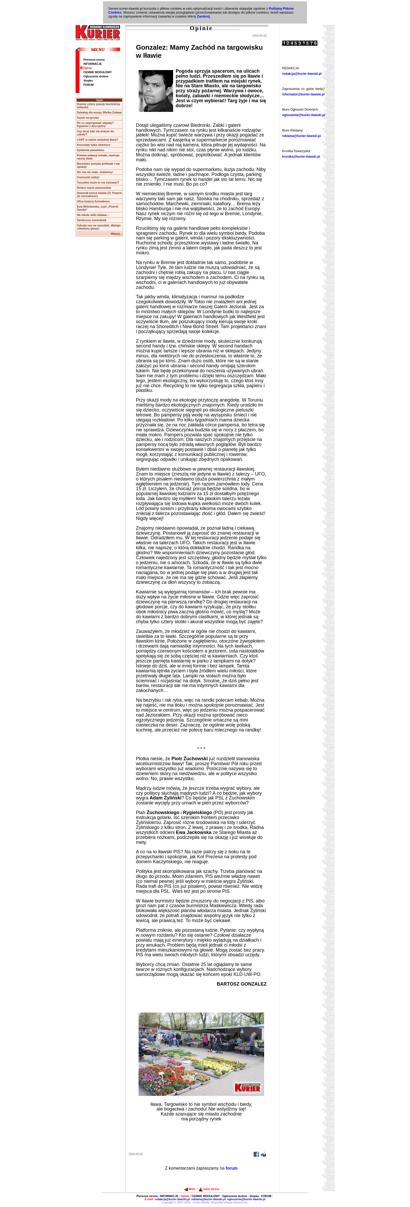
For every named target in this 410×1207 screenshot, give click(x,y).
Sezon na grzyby (88, 117)
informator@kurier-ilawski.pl (303, 94)
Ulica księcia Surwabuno (93, 201)
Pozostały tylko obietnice (93, 144)
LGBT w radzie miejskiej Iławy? (97, 139)
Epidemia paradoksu (90, 150)
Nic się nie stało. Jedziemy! (95, 172)
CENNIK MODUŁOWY (97, 72)
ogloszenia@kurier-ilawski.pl (303, 115)
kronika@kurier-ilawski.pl (301, 156)
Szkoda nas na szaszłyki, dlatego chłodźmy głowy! (99, 227)
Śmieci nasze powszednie (94, 187)
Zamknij (203, 16)
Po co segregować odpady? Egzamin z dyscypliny (95, 124)
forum (231, 1168)
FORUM (88, 84)
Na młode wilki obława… (93, 214)
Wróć (189, 1189)
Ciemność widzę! (88, 177)
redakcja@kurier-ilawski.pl (302, 74)
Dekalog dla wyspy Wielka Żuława (99, 112)
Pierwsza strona (94, 59)
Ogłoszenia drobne (96, 76)
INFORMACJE (92, 63)
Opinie (86, 68)
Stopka (88, 80)
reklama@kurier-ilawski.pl (301, 136)
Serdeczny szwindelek (91, 220)
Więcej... (116, 233)
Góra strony (209, 1189)
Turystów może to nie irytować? (98, 182)
